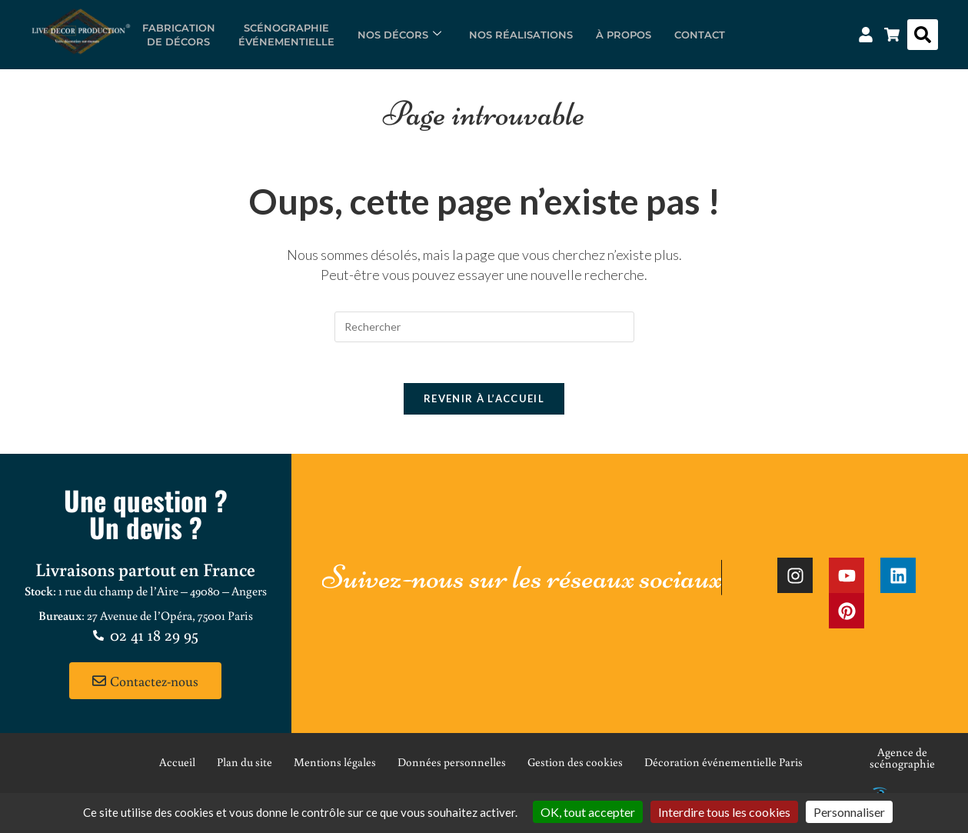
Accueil (177, 768)
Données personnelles (452, 768)
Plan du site (244, 768)
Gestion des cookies (575, 768)
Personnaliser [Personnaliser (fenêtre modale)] (849, 812)
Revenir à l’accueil (484, 404)
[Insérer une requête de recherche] (484, 327)
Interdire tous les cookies (724, 812)
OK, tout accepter (588, 812)
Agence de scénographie (902, 764)
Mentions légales (335, 768)
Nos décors (399, 34)
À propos (623, 34)
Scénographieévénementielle (286, 35)
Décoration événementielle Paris (723, 768)
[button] (922, 34)
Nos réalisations (521, 34)
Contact (699, 34)
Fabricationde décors (178, 35)
